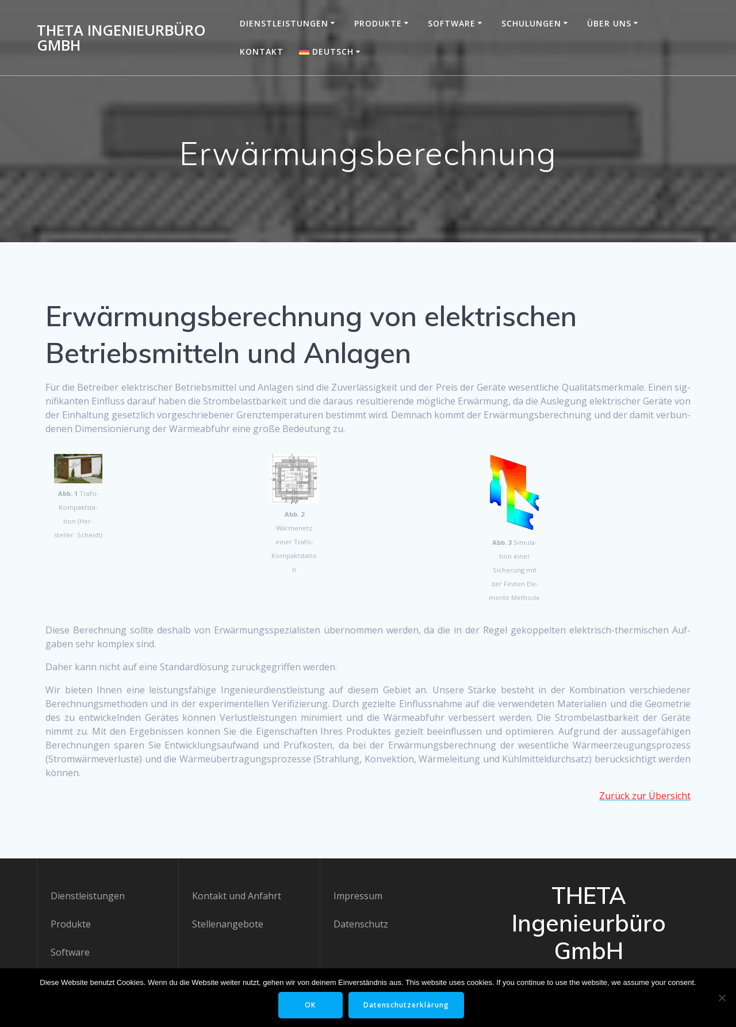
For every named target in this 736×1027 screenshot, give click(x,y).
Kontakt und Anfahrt (236, 895)
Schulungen (531, 23)
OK (310, 1005)
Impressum (358, 895)
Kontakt (261, 51)
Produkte (378, 23)
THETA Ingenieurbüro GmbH (121, 37)
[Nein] (721, 997)
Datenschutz (361, 924)
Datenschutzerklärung (406, 1005)
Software (452, 23)
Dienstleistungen (284, 23)
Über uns (609, 23)
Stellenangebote (227, 924)
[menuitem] (331, 51)
